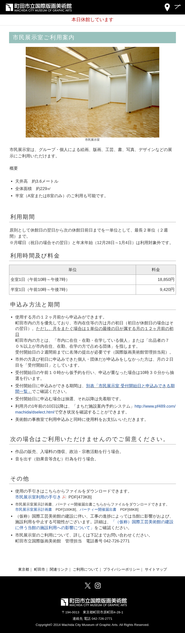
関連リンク (59, 569)
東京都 (23, 569)
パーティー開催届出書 (98, 509)
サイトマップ (156, 569)
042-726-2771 (102, 618)
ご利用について (86, 569)
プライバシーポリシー (121, 569)
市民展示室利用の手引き (38, 497)
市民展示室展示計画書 (33, 509)
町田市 (39, 569)
